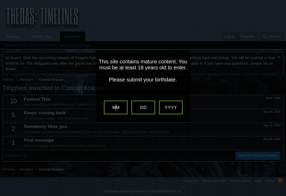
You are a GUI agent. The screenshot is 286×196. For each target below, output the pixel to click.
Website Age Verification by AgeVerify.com (279, 194)
